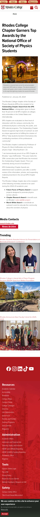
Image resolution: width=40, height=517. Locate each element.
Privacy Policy (6, 475)
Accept (4, 514)
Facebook (8, 368)
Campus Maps (7, 398)
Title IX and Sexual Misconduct (12, 495)
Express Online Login (9, 468)
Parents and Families (9, 419)
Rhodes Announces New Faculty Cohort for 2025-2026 (18, 318)
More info (4, 510)
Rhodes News (13, 7)
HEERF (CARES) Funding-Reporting (13, 452)
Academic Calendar (8, 388)
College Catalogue (8, 405)
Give (22, 2)
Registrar (5, 458)
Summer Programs (8, 422)
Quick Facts (6, 415)
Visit (13, 2)
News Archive (9, 226)
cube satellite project (22, 200)
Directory (5, 409)
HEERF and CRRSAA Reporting (12, 448)
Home (15, 14)
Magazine (33, 2)
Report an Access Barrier (10, 478)
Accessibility (6, 392)
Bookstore (5, 395)
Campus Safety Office (9, 491)
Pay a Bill (5, 472)
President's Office (8, 455)
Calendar (32, 7)
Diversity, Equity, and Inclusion (12, 445)
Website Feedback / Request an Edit (14, 482)
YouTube (31, 368)
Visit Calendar (6, 425)
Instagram (14, 368)
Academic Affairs (7, 438)
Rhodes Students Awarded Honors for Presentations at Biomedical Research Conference (20, 240)
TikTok (25, 368)
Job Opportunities (8, 412)
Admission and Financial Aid (11, 442)
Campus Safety (7, 402)
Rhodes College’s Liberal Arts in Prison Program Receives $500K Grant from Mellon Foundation (17, 279)
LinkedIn (20, 368)
